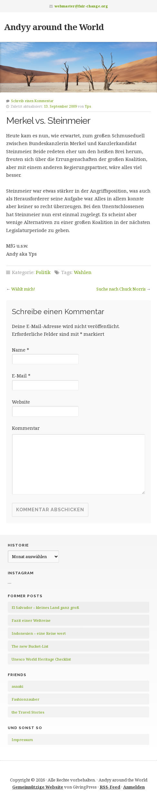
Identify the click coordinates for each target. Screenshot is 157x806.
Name (20, 350)
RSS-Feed (110, 787)
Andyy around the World (54, 27)
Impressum (22, 739)
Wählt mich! (23, 289)
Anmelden (134, 787)
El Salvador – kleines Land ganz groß (45, 607)
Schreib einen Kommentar (32, 101)
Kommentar (26, 428)
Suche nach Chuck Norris (121, 289)
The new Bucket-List (30, 646)
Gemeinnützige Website (37, 787)
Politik (43, 272)
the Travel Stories (28, 712)
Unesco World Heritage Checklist (41, 659)
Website (21, 402)
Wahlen (83, 272)
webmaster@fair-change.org (81, 6)
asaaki (17, 686)
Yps (88, 106)
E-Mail (21, 376)
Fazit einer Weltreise (31, 620)
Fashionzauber (25, 699)
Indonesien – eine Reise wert (39, 633)
